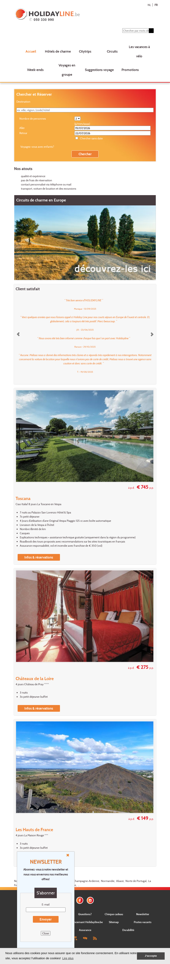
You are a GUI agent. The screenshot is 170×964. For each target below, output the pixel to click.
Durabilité (128, 930)
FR (156, 5)
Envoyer (46, 919)
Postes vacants (142, 922)
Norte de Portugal (135, 881)
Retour (23, 133)
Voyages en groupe (67, 70)
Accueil (31, 51)
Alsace (120, 881)
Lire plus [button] (68, 958)
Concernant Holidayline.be (87, 922)
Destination (23, 101)
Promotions (130, 70)
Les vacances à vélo (139, 51)
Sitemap (114, 922)
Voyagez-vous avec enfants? (37, 146)
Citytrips (85, 51)
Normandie (107, 881)
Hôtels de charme (58, 51)
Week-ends (35, 70)
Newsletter (142, 914)
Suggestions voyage (99, 70)
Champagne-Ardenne (86, 881)
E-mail (45, 904)
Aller (22, 127)
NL (149, 5)
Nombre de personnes (32, 118)
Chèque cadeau (114, 914)
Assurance (85, 930)
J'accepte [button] (151, 955)
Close (45, 933)
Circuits (112, 51)
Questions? (85, 914)
